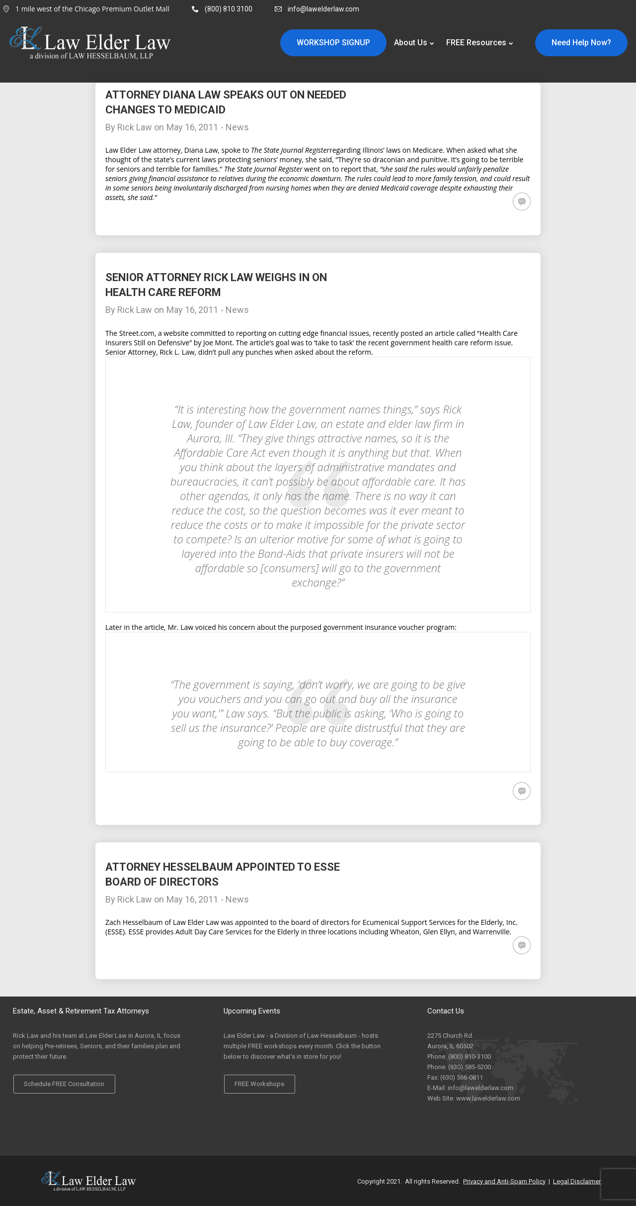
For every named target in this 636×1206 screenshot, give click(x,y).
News (237, 127)
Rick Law (134, 127)
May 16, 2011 (192, 127)
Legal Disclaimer (577, 1181)
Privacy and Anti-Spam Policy (504, 1181)
